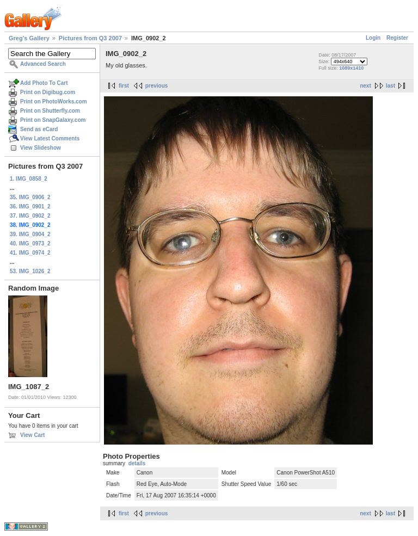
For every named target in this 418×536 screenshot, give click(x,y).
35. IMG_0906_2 (30, 197)
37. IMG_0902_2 (30, 216)
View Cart (32, 435)
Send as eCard (39, 129)
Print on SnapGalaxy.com (52, 120)
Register (397, 38)
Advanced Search (43, 64)
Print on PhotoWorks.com (53, 101)
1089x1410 (351, 68)
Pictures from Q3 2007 (90, 38)
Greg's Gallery (29, 38)
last (390, 86)
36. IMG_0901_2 (30, 207)
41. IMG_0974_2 (30, 253)
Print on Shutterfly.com (50, 111)
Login (373, 38)
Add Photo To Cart (44, 83)
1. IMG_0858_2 (28, 179)
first (124, 86)
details (137, 463)
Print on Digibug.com (47, 92)
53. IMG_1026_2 (30, 271)
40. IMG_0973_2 (30, 244)
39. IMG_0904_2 (30, 234)
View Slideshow (40, 148)
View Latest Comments (49, 138)
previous (156, 86)
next (365, 86)
